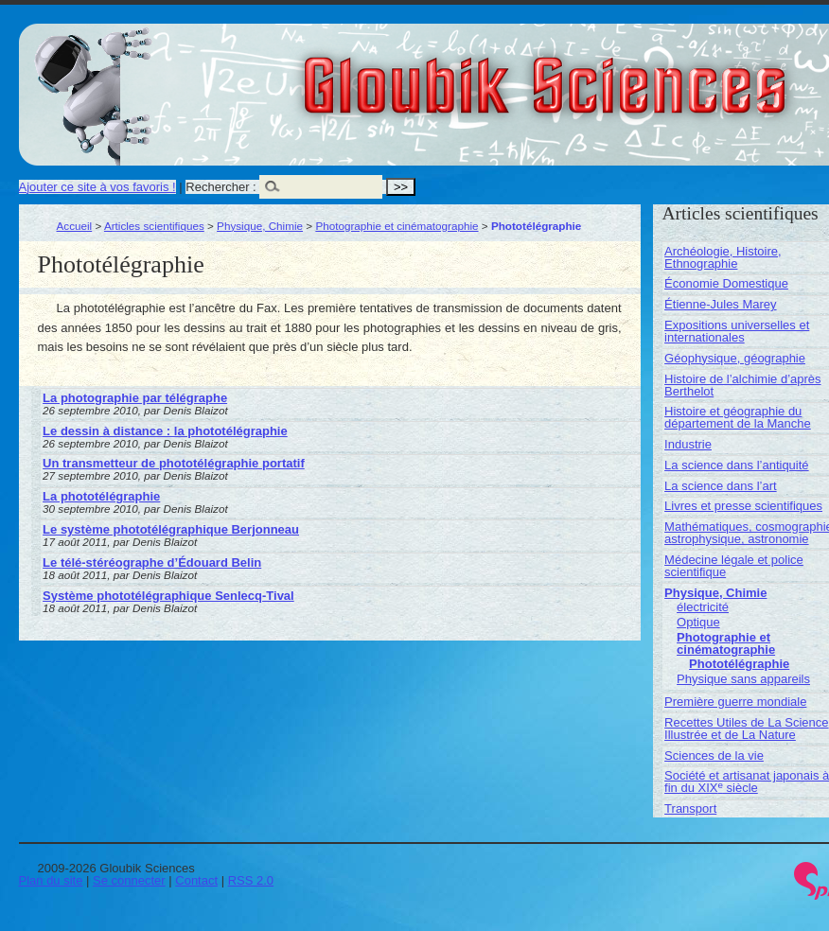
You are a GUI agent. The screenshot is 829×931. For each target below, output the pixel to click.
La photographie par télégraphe (135, 398)
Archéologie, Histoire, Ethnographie (723, 257)
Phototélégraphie (739, 664)
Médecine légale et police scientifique (733, 566)
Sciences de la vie (714, 755)
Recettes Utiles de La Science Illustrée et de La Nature (746, 728)
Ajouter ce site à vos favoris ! (97, 187)
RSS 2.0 (250, 880)
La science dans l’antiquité (736, 465)
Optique (698, 622)
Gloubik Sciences (651, 74)
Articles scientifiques (154, 226)
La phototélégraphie (101, 496)
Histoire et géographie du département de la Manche (737, 417)
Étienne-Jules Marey (720, 304)
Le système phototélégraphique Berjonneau (171, 529)
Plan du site (51, 880)
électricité (703, 607)
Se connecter (129, 880)
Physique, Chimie (260, 226)
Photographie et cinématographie (396, 226)
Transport (690, 808)
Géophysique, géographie (734, 358)
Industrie (688, 444)
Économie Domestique (726, 283)
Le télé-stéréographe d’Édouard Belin (152, 562)
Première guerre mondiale (735, 701)
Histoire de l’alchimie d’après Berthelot (742, 385)
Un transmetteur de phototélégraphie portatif (174, 463)
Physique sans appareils (743, 679)
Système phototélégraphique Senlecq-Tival (168, 595)
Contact (196, 880)
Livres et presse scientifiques (743, 506)
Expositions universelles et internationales (736, 331)
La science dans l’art (720, 486)
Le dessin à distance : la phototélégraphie (165, 431)
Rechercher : (220, 187)
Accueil (75, 226)
